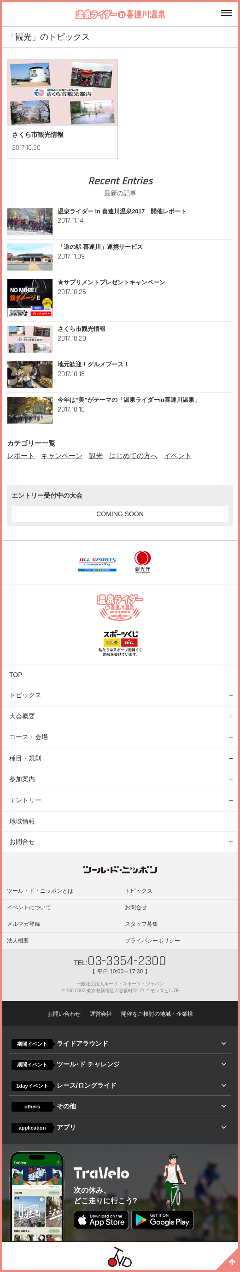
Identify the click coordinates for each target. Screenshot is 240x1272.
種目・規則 (25, 758)
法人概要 (18, 940)
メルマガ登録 (23, 924)
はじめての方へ (133, 455)
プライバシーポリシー (152, 940)
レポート (21, 455)
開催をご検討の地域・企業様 (157, 1014)
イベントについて (29, 907)
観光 (96, 455)
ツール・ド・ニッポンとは (40, 891)
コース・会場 (28, 737)
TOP (16, 674)
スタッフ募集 (141, 924)
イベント (178, 455)
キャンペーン (61, 455)
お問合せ (22, 841)
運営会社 (101, 1014)
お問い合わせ (64, 1014)
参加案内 (22, 779)
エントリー (25, 800)
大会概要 (22, 716)
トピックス (25, 695)
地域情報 (22, 821)
